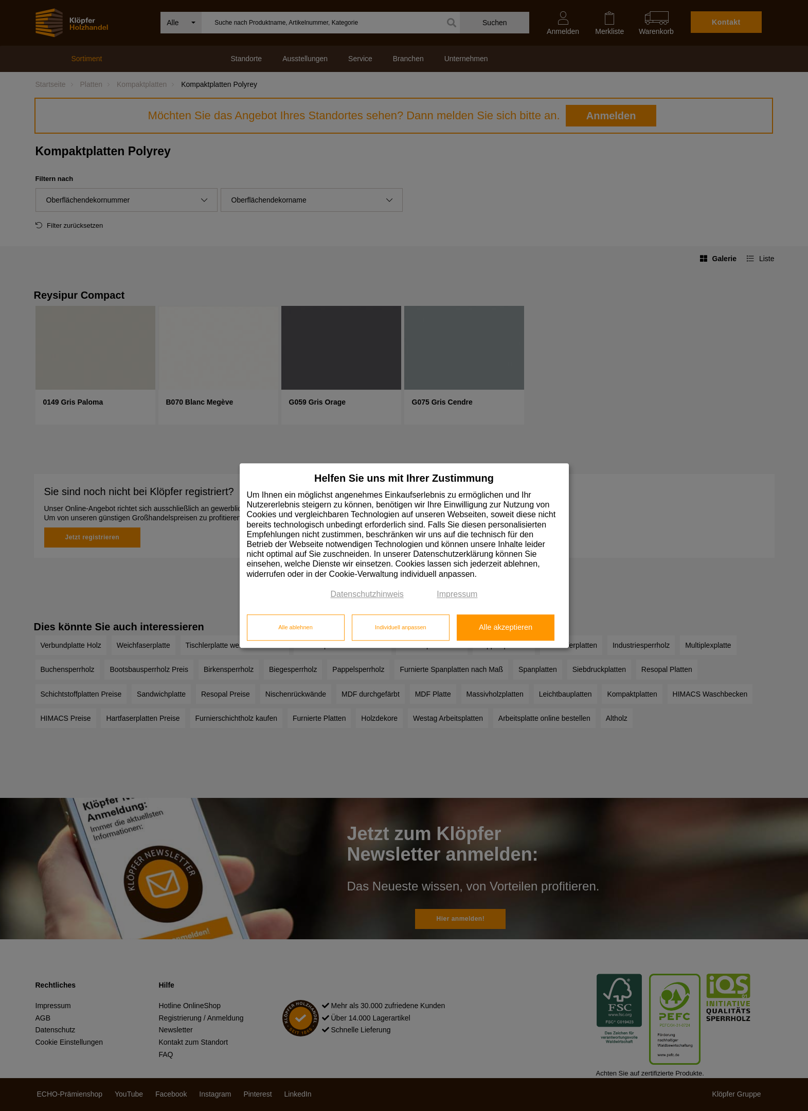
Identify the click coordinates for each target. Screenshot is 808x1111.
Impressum (457, 594)
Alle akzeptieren (505, 628)
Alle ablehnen (295, 628)
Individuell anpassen (400, 628)
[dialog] (404, 555)
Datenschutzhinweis (367, 594)
